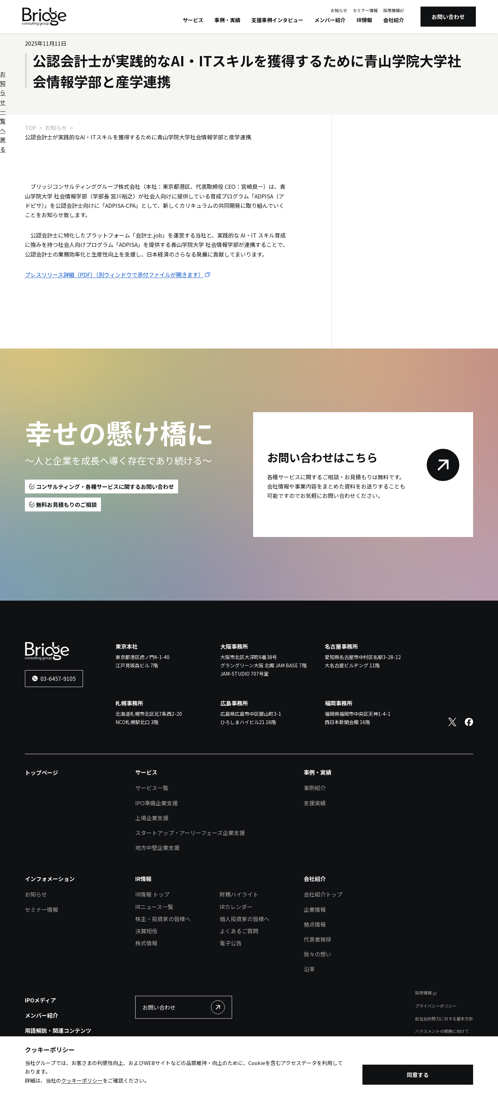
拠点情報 (315, 924)
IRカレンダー (236, 906)
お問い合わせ (448, 16)
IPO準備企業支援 (156, 803)
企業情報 (315, 909)
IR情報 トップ (152, 894)
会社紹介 (393, 20)
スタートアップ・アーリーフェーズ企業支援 (190, 832)
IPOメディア (40, 1000)
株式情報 (146, 943)
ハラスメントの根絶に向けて (442, 1031)
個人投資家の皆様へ (244, 919)
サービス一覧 (151, 788)
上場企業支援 (151, 818)
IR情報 (364, 20)
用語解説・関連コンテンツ (58, 1030)
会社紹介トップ (323, 894)
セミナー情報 (365, 10)
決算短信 (146, 931)
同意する (418, 1076)
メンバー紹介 (329, 20)
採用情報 (391, 10)
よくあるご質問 (239, 931)
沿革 (309, 969)
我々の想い (317, 954)
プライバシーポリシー (435, 1006)
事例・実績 (227, 20)
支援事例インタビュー (277, 20)
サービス (193, 20)
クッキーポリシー (82, 1081)
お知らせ (339, 10)
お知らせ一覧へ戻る (379, 150)
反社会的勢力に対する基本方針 (444, 1018)
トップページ (41, 772)
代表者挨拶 (317, 939)
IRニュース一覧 (154, 906)
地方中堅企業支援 (157, 847)
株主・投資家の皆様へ (163, 919)
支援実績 (315, 803)
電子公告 (231, 943)
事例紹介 (315, 788)
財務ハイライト (239, 894)
